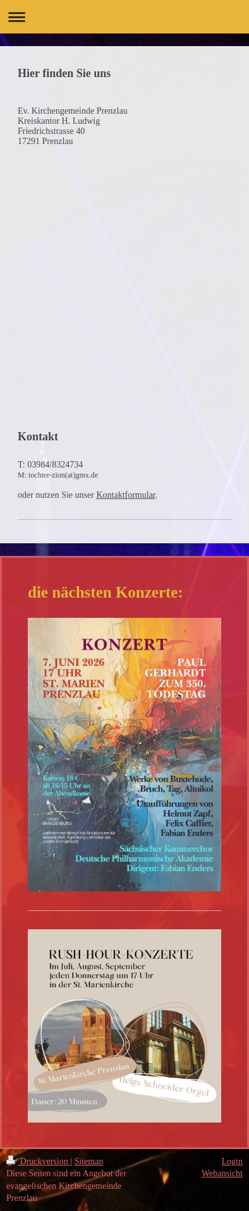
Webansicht (222, 1173)
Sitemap (89, 1161)
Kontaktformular (125, 495)
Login (232, 1161)
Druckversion (38, 1161)
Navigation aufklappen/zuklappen (124, 16)
